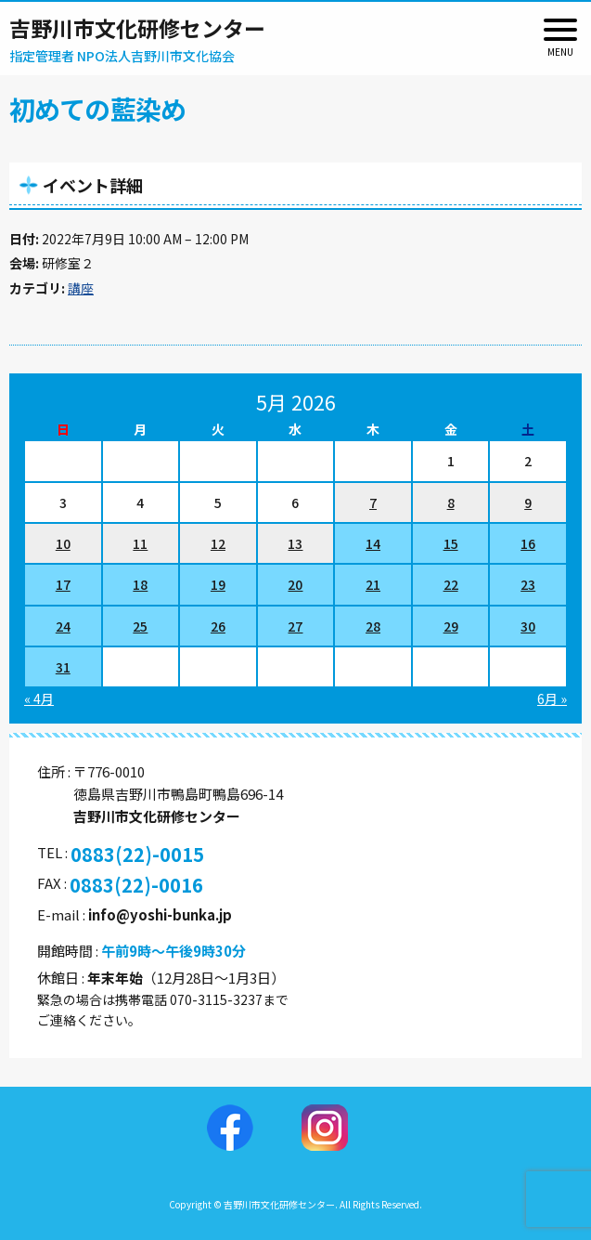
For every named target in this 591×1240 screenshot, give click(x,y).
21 (373, 584)
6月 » (552, 698)
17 (63, 584)
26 (218, 626)
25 (140, 626)
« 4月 (39, 698)
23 (527, 584)
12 (218, 543)
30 (527, 626)
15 (450, 543)
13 (295, 543)
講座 (81, 288)
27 (295, 626)
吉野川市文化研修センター (137, 28)
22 (450, 584)
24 (63, 626)
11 (140, 543)
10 (63, 543)
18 (140, 584)
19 (218, 584)
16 (527, 543)
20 (295, 584)
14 (373, 543)
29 (450, 626)
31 (63, 667)
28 (373, 626)
